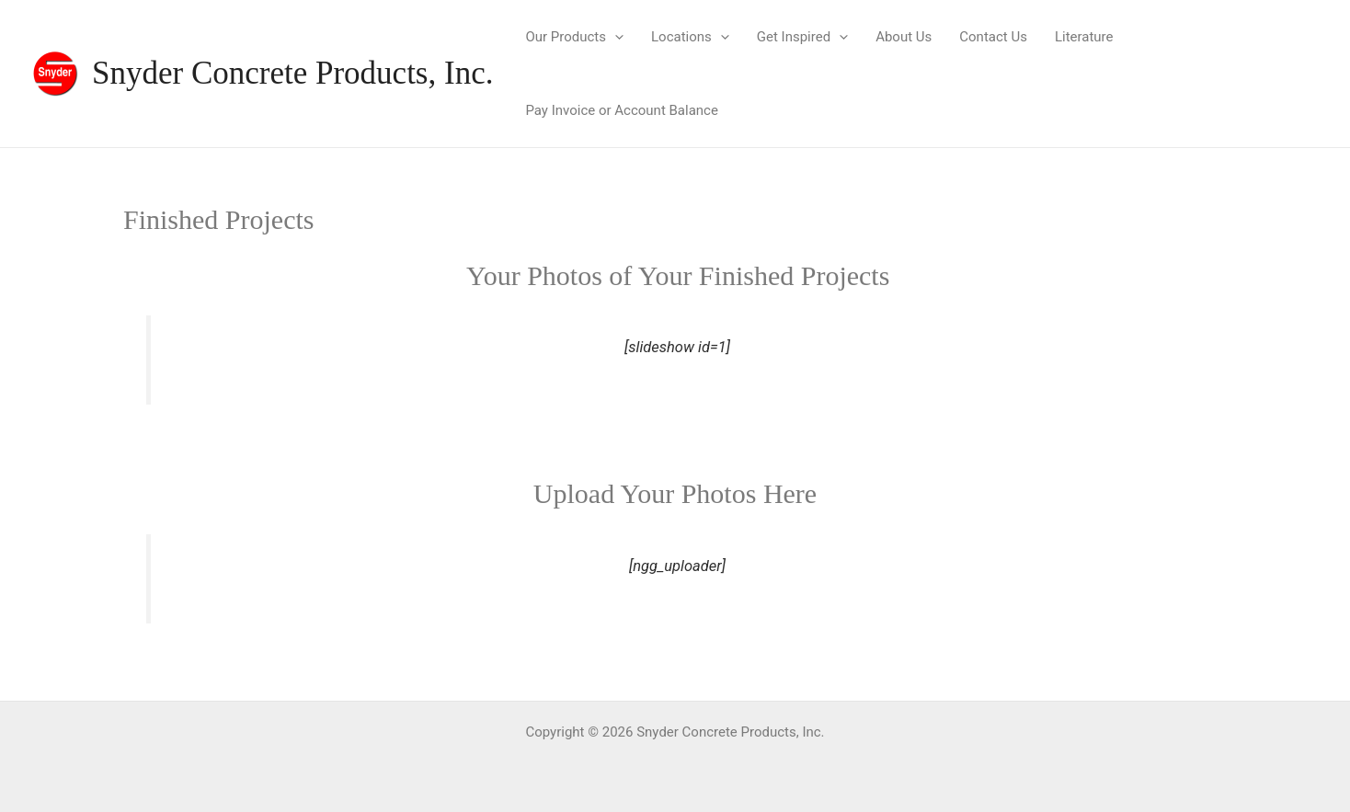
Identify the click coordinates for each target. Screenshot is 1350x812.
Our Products (574, 37)
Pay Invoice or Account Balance (621, 110)
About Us (903, 37)
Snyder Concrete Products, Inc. (292, 73)
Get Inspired (802, 37)
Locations (690, 37)
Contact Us (993, 37)
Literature (1084, 37)
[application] (615, 37)
